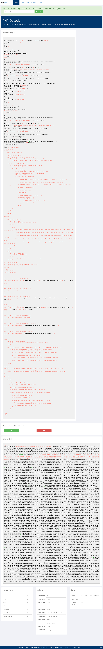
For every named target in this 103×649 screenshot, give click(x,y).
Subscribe (39, 12)
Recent (22, 2)
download (17, 33)
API (28, 2)
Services (33, 2)
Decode (16, 2)
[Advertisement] (91, 56)
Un (4, 2)
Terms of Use (46, 647)
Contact (40, 2)
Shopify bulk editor (63, 647)
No (44, 430)
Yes (11, 430)
